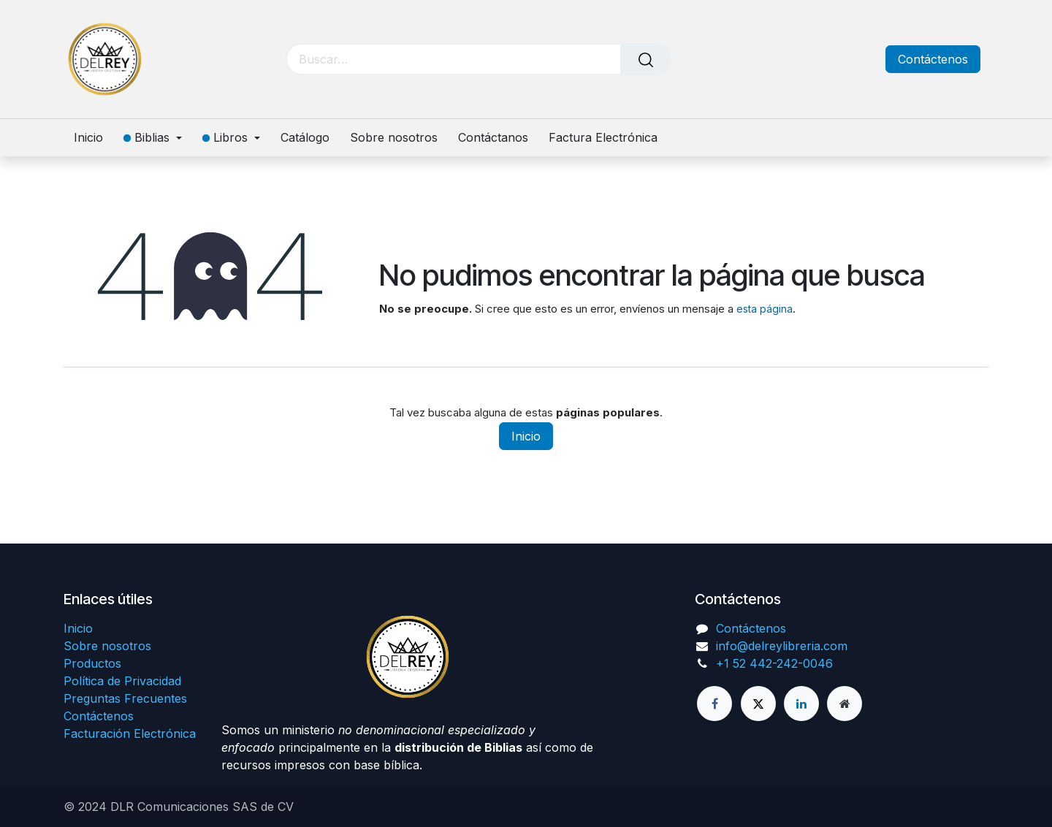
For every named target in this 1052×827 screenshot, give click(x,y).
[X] (758, 703)
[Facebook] (714, 703)
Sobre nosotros (107, 646)
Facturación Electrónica (130, 733)
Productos (92, 663)
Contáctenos (933, 59)
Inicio (526, 436)
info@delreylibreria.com (781, 646)
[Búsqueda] (645, 59)
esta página (764, 308)
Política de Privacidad (122, 681)
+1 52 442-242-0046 (774, 663)
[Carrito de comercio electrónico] (805, 59)
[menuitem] (93, 137)
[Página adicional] (844, 703)
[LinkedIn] (801, 703)
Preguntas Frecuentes (125, 698)
